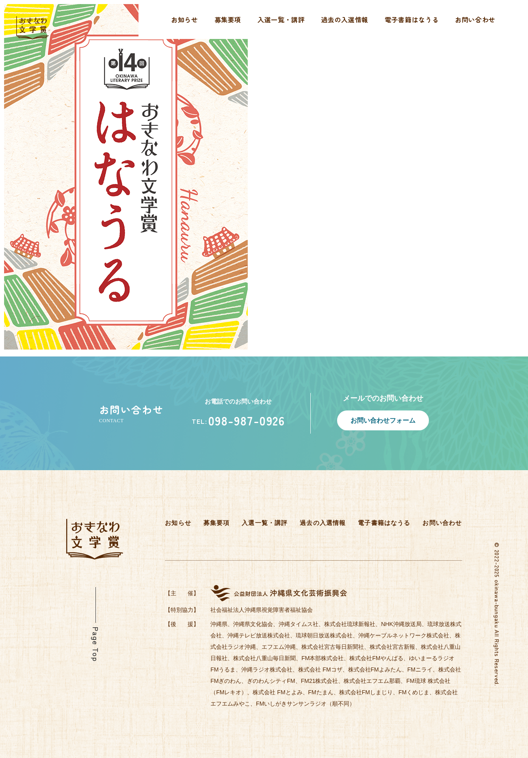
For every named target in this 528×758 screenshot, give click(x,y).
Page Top (96, 644)
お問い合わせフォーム (383, 420)
